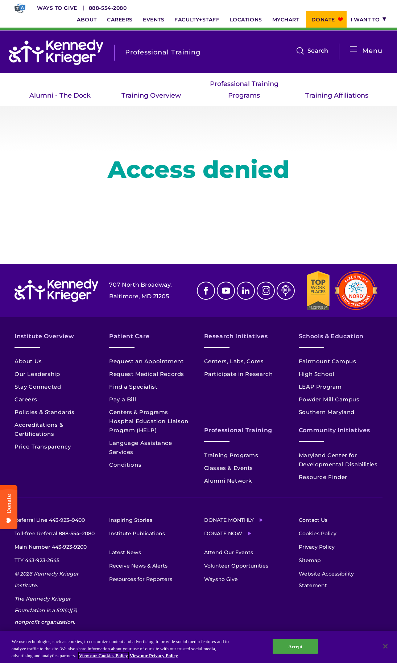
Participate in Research (238, 374)
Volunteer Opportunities (236, 565)
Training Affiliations (336, 95)
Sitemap (310, 560)
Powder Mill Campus (329, 399)
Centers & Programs (138, 412)
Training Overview (151, 95)
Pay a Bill (122, 399)
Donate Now (223, 533)
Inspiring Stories (130, 520)
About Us (28, 361)
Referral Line (50, 520)
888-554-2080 (108, 8)
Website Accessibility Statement (326, 579)
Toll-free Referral (55, 533)
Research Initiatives (236, 336)
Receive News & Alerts (138, 565)
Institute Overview (44, 336)
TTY (37, 560)
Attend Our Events (228, 552)
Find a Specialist (133, 386)
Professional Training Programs (244, 89)
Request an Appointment (146, 361)
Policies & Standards (45, 412)
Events (153, 19)
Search (317, 51)
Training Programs (231, 455)
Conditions (125, 464)
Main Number (51, 547)
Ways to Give (57, 8)
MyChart (285, 19)
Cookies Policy (317, 533)
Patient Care (129, 336)
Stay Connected (38, 386)
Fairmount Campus (327, 361)
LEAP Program (320, 386)
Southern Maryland (327, 412)
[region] (198, 647)
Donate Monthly (229, 520)
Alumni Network (228, 480)
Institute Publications (137, 533)
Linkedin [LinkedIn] (246, 291)
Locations (246, 19)
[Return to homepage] (56, 52)
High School (317, 374)
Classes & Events (228, 467)
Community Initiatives (334, 430)
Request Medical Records (146, 374)
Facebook (206, 291)
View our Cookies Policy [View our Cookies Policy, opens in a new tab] (103, 655)
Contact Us (313, 520)
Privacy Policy (317, 547)
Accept (295, 646)
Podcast (286, 291)
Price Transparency (43, 446)
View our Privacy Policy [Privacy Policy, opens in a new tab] (154, 655)
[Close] (385, 646)
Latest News (125, 552)
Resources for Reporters (140, 579)
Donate (323, 19)
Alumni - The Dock (60, 95)
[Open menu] (353, 49)
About (87, 19)
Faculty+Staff (196, 19)
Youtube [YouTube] (226, 291)
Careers (120, 19)
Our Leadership (37, 374)
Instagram (266, 291)
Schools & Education (331, 336)
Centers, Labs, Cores (234, 361)
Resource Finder (323, 477)
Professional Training (238, 430)
